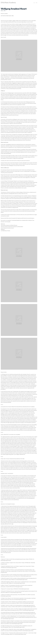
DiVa (35, 2)
